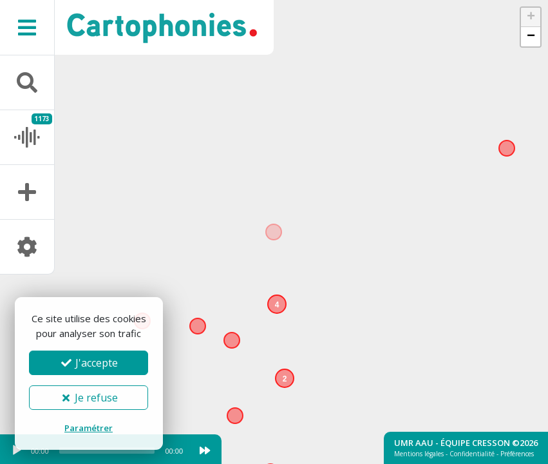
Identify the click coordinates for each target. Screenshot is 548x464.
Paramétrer (88, 428)
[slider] (107, 450)
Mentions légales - (421, 453)
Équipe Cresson (475, 443)
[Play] (16, 450)
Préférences (517, 453)
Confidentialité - (474, 453)
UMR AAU (413, 443)
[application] (96, 453)
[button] (288, 381)
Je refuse (88, 398)
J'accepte (89, 363)
